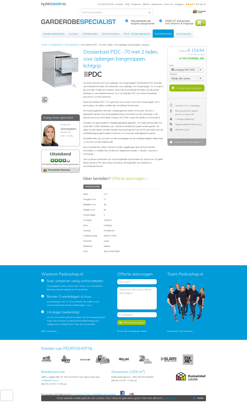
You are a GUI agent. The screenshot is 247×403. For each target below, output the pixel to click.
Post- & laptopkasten (137, 33)
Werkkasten (90, 33)
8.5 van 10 (196, 4)
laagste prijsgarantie (143, 23)
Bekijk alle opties (181, 78)
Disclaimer (78, 394)
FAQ (127, 4)
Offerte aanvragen (131, 322)
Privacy (88, 394)
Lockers (73, 33)
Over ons (168, 4)
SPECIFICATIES (92, 186)
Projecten (136, 4)
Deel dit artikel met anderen (186, 142)
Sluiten (198, 398)
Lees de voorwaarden (85, 324)
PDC (106, 194)
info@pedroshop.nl (50, 380)
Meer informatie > (49, 331)
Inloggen (179, 4)
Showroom (156, 4)
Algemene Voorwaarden (104, 394)
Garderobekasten (54, 33)
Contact (119, 4)
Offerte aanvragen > (130, 178)
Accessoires (183, 33)
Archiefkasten (163, 33)
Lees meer (169, 398)
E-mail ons (65, 124)
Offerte (146, 4)
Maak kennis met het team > (180, 331)
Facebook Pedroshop (122, 393)
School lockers (111, 33)
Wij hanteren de (141, 21)
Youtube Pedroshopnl (131, 394)
